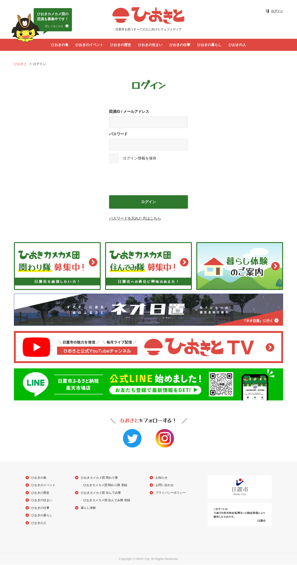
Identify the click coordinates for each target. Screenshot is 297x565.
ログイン (277, 11)
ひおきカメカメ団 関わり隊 (99, 478)
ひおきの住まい (150, 45)
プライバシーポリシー (170, 493)
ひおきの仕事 (179, 45)
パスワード (118, 134)
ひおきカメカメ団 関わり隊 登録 (105, 485)
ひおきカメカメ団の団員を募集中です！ (52, 20)
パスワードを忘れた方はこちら (135, 219)
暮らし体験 (88, 508)
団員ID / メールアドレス (129, 112)
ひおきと (21, 64)
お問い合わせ (164, 485)
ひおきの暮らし (209, 45)
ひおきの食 (59, 45)
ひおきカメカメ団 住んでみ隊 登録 (106, 500)
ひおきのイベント (89, 45)
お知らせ (161, 478)
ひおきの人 (237, 45)
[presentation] (148, 180)
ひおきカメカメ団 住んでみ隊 (101, 493)
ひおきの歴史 (120, 45)
